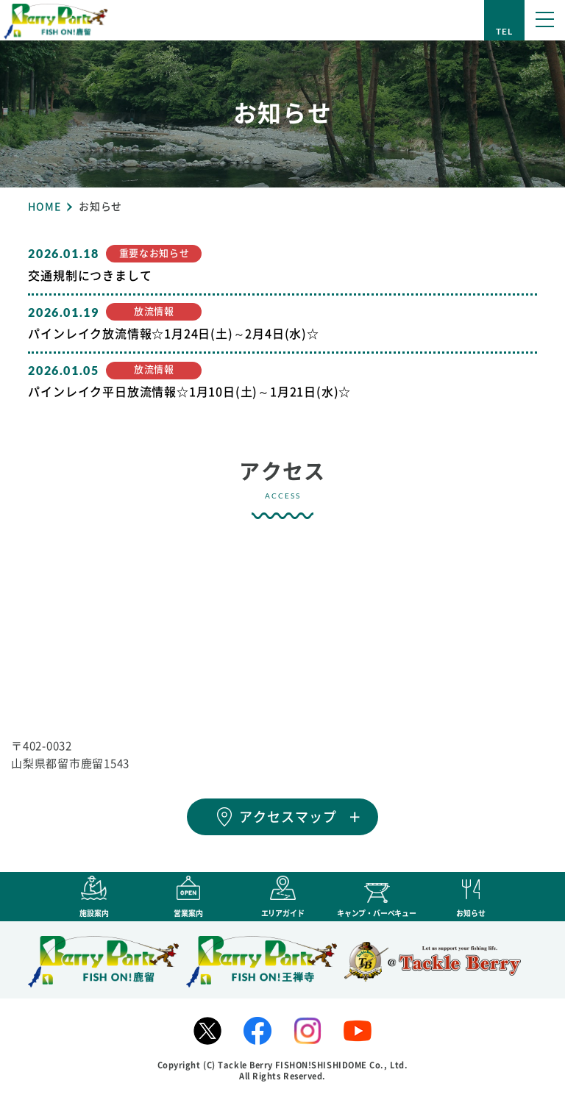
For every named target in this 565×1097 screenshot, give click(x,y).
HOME (44, 206)
